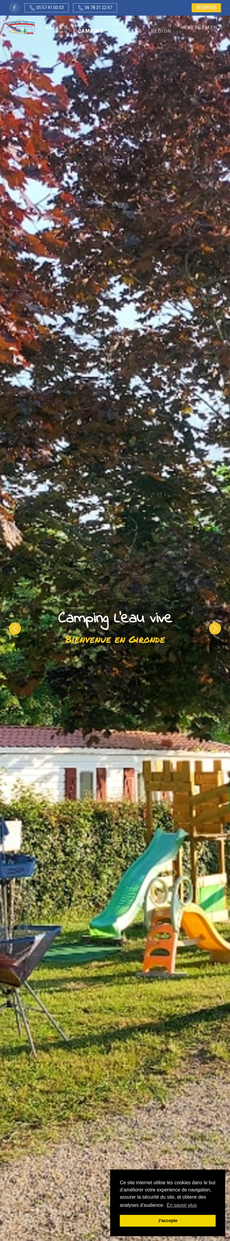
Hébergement (200, 27)
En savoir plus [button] (182, 1205)
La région (161, 27)
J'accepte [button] (167, 1220)
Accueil (57, 27)
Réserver (206, 8)
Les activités (127, 27)
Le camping (91, 27)
